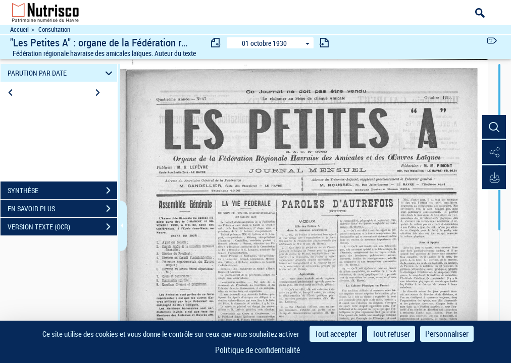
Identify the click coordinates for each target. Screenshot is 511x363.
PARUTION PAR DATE (62, 73)
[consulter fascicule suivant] (324, 42)
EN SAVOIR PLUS (62, 209)
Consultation (54, 29)
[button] (493, 127)
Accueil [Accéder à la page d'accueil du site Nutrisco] (19, 29)
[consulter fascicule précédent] (216, 42)
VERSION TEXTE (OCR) (62, 227)
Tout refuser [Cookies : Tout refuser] (391, 333)
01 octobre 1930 (264, 43)
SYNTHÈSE (62, 191)
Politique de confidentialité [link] (257, 349)
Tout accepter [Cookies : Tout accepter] (336, 333)
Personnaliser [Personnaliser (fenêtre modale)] (447, 333)
